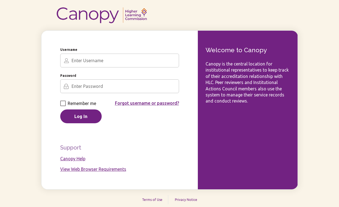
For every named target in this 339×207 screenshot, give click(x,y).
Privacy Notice (186, 199)
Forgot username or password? (147, 103)
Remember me (78, 103)
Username (68, 49)
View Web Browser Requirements (93, 169)
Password (68, 75)
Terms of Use (152, 199)
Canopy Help (72, 158)
